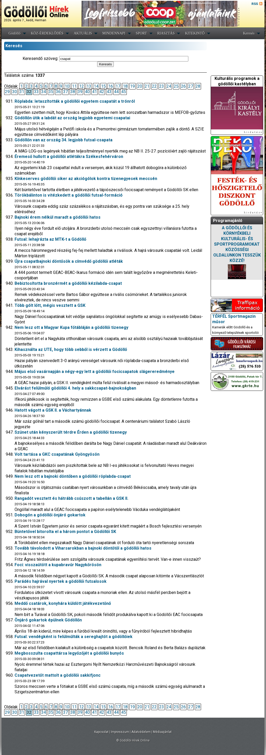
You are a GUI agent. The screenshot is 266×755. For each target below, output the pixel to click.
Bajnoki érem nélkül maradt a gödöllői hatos (58, 217)
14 (96, 86)
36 (58, 91)
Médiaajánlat (162, 732)
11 (74, 86)
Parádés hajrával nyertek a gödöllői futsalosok (61, 581)
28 (198, 86)
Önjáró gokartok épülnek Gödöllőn (48, 620)
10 (67, 86)
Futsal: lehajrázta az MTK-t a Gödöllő (50, 239)
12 (81, 86)
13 (89, 86)
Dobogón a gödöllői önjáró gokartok (50, 514)
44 (116, 91)
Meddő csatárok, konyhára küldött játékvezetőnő (63, 603)
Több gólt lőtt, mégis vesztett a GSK (50, 305)
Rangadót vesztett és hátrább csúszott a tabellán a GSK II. (71, 498)
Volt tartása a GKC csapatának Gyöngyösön (57, 454)
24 (169, 86)
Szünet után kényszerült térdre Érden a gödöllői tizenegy (71, 432)
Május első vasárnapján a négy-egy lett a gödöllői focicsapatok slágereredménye (95, 371)
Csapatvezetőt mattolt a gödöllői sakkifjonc (58, 675)
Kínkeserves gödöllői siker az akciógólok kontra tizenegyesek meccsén (86, 178)
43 (109, 91)
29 (7, 91)
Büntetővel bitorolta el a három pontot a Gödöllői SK (65, 531)
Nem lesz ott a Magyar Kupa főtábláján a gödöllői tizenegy (71, 327)
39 (80, 91)
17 (118, 86)
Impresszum (120, 732)
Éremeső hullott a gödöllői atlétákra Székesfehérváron (69, 156)
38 (72, 91)
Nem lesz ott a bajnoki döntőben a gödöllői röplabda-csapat (73, 476)
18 (125, 86)
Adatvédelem (141, 732)
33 (36, 91)
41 (94, 91)
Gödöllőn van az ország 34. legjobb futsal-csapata (63, 139)
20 (139, 86)
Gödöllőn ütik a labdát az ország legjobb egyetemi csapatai (72, 117)
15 (103, 86)
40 (87, 91)
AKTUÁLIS (83, 33)
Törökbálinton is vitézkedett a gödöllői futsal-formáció (69, 195)
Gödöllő (15, 33)
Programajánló (227, 220)
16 (110, 86)
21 (147, 86)
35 (51, 91)
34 (43, 91)
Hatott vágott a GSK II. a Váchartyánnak (53, 410)
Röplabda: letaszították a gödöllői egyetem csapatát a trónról (75, 101)
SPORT (141, 33)
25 (176, 86)
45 (123, 91)
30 (14, 91)
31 (21, 91)
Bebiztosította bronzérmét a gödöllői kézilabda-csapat (68, 283)
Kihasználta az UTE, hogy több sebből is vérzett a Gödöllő (71, 349)
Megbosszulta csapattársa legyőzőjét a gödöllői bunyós (69, 653)
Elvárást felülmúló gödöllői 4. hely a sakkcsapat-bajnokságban (75, 388)
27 (190, 86)
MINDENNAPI (113, 33)
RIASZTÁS (166, 33)
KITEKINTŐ (194, 33)
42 (101, 91)
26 (183, 86)
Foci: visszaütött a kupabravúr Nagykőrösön (58, 564)
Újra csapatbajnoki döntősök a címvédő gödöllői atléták (69, 261)
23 (161, 86)
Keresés (249, 33)
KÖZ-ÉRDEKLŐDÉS (47, 33)
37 (65, 91)
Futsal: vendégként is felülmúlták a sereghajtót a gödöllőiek (73, 636)
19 (132, 86)
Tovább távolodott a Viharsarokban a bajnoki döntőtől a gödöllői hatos (83, 548)
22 (154, 86)
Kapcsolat (101, 732)
